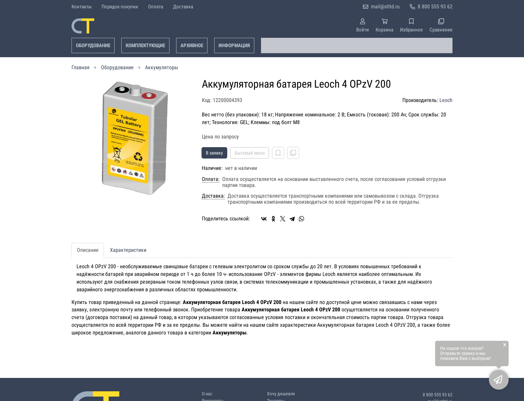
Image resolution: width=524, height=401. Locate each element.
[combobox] (356, 45)
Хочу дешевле (281, 393)
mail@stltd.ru (385, 6)
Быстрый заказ (250, 153)
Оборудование (93, 45)
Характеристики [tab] (128, 250)
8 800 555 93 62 (435, 6)
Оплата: (211, 179)
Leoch (445, 100)
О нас (207, 393)
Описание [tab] (88, 250)
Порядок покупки (120, 7)
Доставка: (213, 196)
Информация (234, 45)
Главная (81, 67)
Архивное (191, 45)
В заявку (214, 153)
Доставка (183, 7)
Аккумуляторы (161, 67)
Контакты (82, 7)
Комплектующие (145, 45)
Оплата (155, 7)
